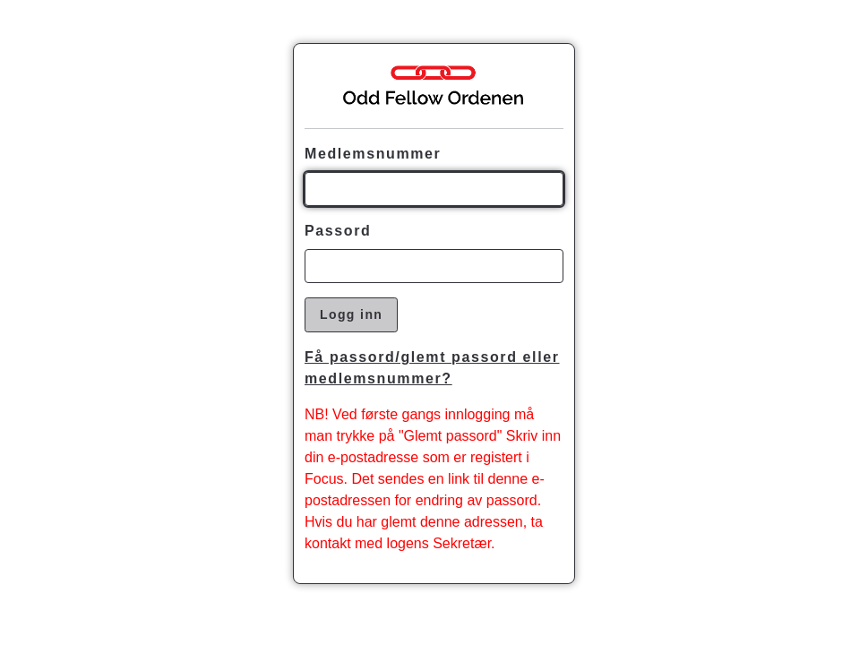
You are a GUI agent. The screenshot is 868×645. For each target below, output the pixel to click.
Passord (338, 230)
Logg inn (351, 314)
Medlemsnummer (373, 153)
